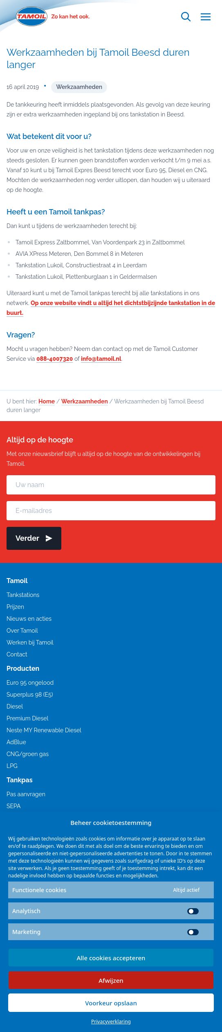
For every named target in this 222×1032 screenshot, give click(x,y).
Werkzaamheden (79, 87)
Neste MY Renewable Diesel (44, 730)
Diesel (15, 706)
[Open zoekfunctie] (186, 17)
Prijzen (15, 607)
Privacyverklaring (111, 1021)
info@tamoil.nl (101, 358)
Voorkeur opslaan (111, 1003)
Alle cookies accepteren (110, 958)
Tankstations (23, 595)
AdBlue (16, 742)
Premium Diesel (27, 718)
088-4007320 (54, 358)
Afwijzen (111, 980)
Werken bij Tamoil (30, 642)
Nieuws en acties (29, 618)
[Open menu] (205, 17)
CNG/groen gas (28, 754)
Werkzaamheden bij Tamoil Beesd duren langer (98, 58)
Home (46, 401)
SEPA (14, 806)
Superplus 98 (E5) (30, 694)
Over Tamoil (22, 630)
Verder (34, 538)
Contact (17, 654)
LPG (12, 766)
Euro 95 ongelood (30, 682)
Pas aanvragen (26, 794)
